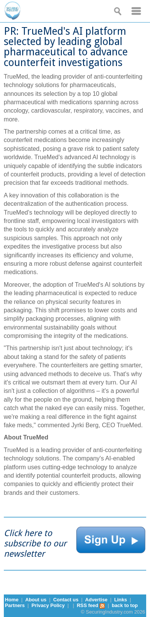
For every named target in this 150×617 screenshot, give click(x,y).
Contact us (65, 599)
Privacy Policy (48, 605)
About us (35, 599)
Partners (15, 605)
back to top (125, 605)
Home (12, 599)
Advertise (96, 599)
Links (120, 599)
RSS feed (91, 605)
